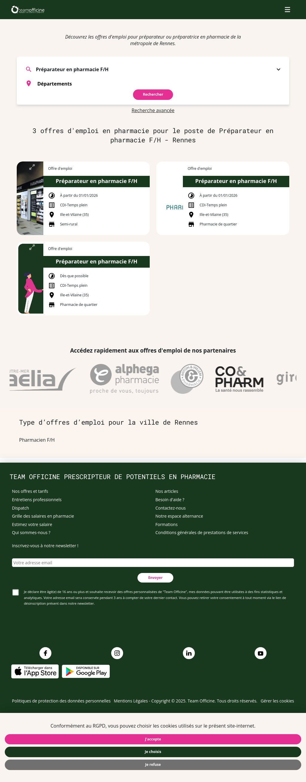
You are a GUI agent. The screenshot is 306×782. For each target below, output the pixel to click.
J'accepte (153, 739)
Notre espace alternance (179, 516)
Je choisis (153, 751)
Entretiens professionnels (37, 499)
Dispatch (20, 508)
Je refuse (153, 764)
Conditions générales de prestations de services (201, 532)
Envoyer (155, 577)
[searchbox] (160, 83)
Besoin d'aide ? (169, 499)
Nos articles (166, 491)
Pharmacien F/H (37, 440)
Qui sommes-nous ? (31, 532)
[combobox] (153, 83)
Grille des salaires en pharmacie (43, 516)
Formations (166, 524)
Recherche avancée (153, 110)
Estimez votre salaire (32, 524)
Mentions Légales (131, 701)
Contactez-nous (170, 508)
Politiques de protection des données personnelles (61, 701)
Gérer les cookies (277, 701)
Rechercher (153, 94)
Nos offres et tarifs (30, 491)
